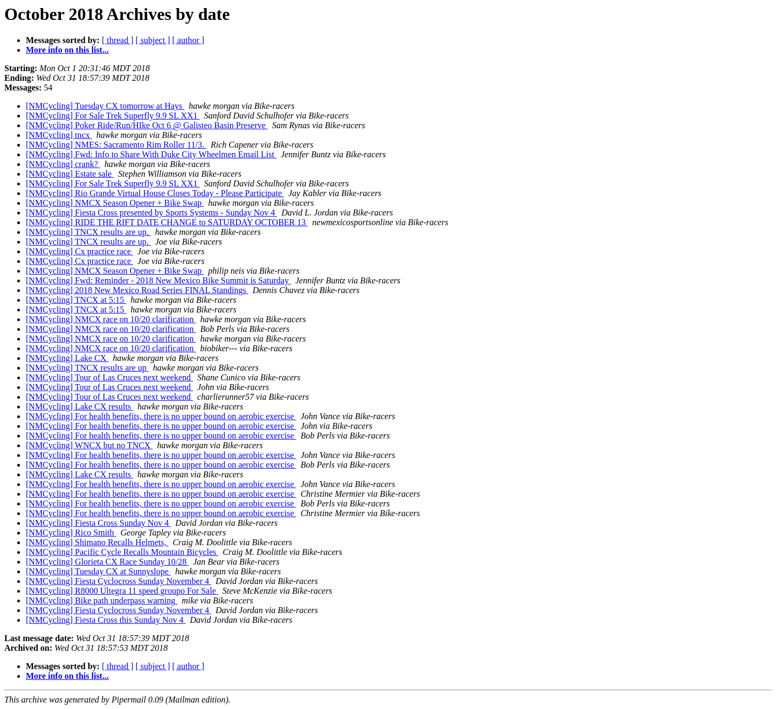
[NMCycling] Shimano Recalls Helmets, (97, 542)
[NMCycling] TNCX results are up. (88, 232)
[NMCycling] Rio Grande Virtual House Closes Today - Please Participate (155, 193)
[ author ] (188, 40)
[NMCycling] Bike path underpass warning (101, 600)
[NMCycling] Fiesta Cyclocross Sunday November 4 (118, 581)
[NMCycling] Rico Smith (71, 532)
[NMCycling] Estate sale (70, 173)
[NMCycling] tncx (59, 135)
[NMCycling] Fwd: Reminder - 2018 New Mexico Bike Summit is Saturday (158, 280)
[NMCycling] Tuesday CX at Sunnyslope (98, 571)
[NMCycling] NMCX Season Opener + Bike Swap (115, 202)
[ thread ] (118, 40)
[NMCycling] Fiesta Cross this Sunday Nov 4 (105, 619)
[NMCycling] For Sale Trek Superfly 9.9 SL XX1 (113, 115)
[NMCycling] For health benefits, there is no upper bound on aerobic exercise (161, 416)
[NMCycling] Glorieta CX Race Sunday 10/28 (107, 561)
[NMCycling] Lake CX (67, 358)
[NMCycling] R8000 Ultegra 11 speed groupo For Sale (122, 590)
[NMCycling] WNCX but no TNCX (89, 445)
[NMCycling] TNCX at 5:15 (76, 299)
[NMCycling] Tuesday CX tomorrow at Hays (105, 105)
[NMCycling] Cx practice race (79, 251)
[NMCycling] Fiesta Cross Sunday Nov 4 (98, 522)
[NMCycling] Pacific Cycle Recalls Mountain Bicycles (122, 552)
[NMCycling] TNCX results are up (87, 367)
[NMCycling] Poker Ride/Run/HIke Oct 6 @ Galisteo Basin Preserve (147, 125)
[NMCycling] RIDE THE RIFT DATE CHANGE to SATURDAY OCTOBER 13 (167, 222)
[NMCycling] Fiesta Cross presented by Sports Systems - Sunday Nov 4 (151, 212)
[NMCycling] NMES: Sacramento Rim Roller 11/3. (116, 144)
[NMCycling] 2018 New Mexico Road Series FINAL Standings (137, 290)
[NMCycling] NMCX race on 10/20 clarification (111, 319)
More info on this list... (67, 49)
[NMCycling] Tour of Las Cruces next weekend (109, 377)
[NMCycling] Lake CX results (79, 406)
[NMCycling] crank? (63, 164)
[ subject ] (153, 40)
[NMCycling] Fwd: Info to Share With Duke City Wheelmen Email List (151, 154)
